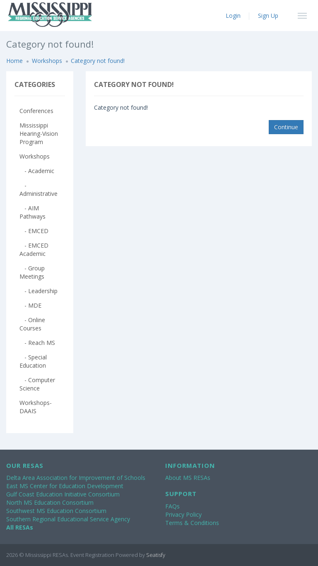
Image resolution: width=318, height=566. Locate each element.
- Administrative (38, 189)
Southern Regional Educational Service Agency (68, 519)
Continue (286, 127)
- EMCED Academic (33, 249)
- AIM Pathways (32, 212)
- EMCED (33, 231)
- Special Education (33, 361)
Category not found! (98, 61)
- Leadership (38, 291)
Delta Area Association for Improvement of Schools (75, 478)
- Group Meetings (32, 272)
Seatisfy (155, 555)
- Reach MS (37, 343)
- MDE (30, 305)
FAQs (172, 506)
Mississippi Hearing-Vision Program (38, 133)
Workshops (47, 61)
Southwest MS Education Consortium (56, 511)
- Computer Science (37, 384)
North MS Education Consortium (50, 502)
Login (233, 15)
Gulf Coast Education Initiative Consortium (63, 494)
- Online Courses (32, 324)
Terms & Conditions (192, 523)
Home (14, 61)
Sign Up (268, 15)
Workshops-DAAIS (35, 407)
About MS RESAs (187, 478)
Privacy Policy (183, 514)
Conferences (36, 111)
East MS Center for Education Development (64, 486)
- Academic (36, 171)
